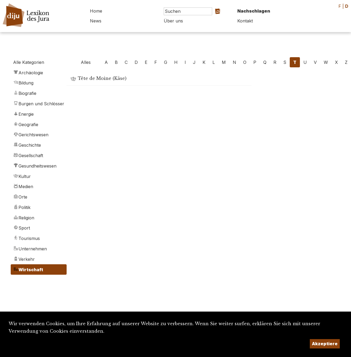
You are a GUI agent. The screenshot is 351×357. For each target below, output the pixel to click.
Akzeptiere (325, 343)
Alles (86, 62)
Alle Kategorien (28, 62)
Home (96, 11)
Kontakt (245, 21)
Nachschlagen (253, 11)
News (95, 21)
